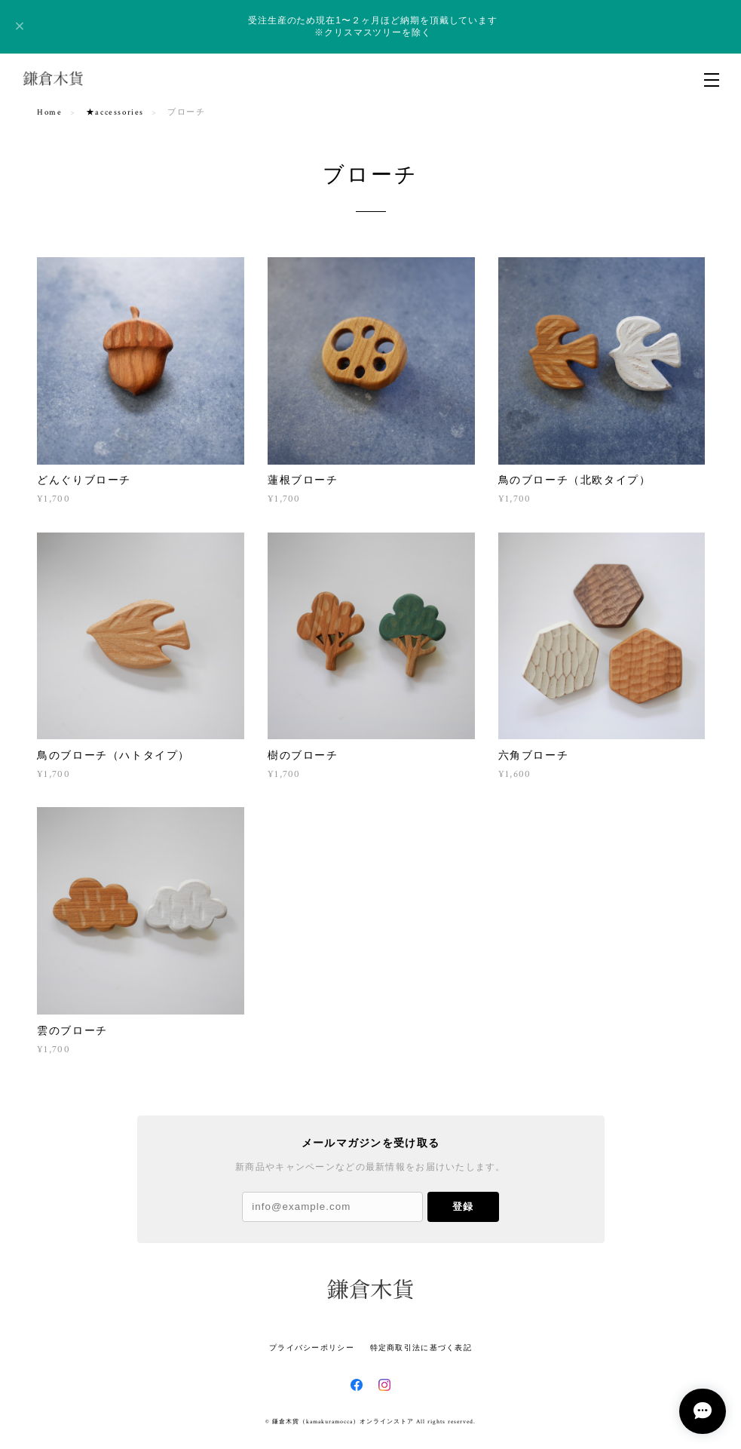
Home (49, 112)
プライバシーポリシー (311, 1347)
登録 (462, 1206)
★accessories (115, 112)
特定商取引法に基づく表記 (421, 1347)
